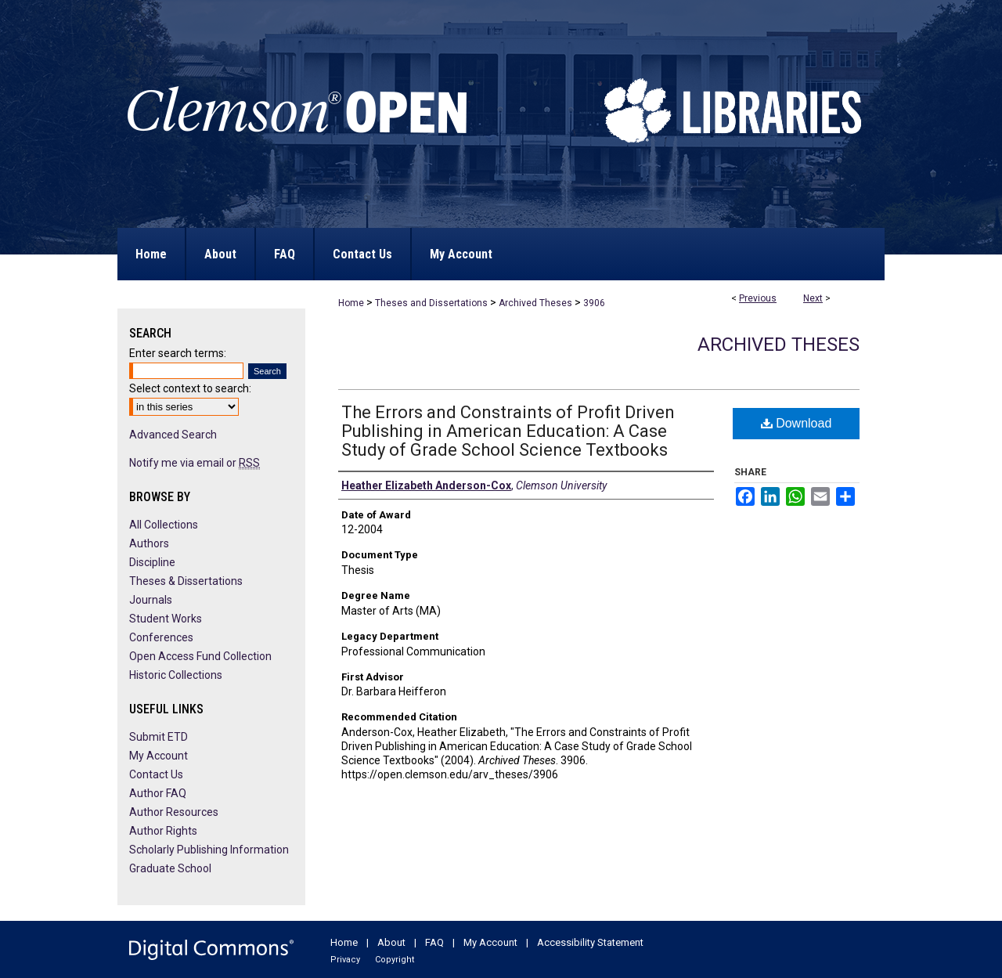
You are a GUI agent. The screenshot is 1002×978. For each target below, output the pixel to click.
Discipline (152, 562)
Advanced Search (173, 434)
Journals (150, 600)
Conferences (161, 637)
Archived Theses (535, 303)
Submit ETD (158, 737)
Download (796, 423)
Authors (149, 543)
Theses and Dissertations (431, 303)
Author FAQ (157, 793)
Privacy (345, 960)
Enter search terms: (177, 353)
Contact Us (156, 774)
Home (351, 303)
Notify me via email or (194, 463)
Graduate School (170, 868)
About (391, 942)
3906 (594, 303)
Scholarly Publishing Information (209, 849)
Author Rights (163, 831)
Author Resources (173, 812)
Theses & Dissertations (186, 581)
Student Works (165, 618)
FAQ (434, 942)
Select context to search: (190, 388)
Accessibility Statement (590, 942)
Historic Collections (175, 675)
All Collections (163, 524)
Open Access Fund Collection (200, 656)
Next (813, 298)
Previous (758, 298)
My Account (158, 755)
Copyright (394, 960)
